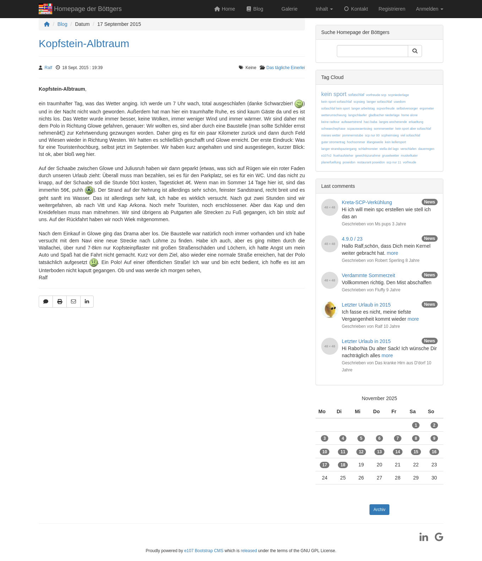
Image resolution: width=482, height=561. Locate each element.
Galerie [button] (288, 9)
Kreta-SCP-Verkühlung (367, 202)
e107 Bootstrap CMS (203, 550)
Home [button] (224, 9)
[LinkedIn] (421, 539)
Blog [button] (254, 9)
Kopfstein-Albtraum (84, 43)
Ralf (48, 67)
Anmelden (429, 9)
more (392, 253)
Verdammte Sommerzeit (368, 275)
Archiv (379, 509)
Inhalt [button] (323, 9)
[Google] (436, 539)
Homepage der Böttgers (80, 9)
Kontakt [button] (356, 9)
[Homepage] (47, 24)
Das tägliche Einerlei (286, 67)
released (249, 550)
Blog (62, 24)
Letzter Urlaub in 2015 (366, 305)
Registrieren (392, 9)
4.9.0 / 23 (352, 239)
